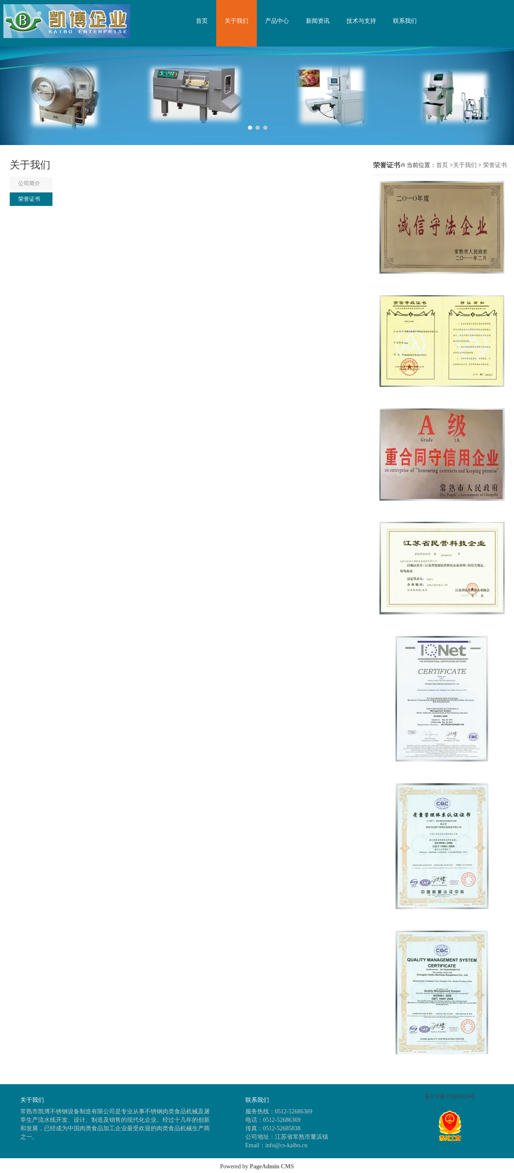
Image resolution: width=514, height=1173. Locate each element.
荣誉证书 (29, 199)
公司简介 (29, 183)
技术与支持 (361, 21)
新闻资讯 (318, 21)
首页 (202, 21)
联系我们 (405, 21)
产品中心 (277, 21)
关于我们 (236, 21)
